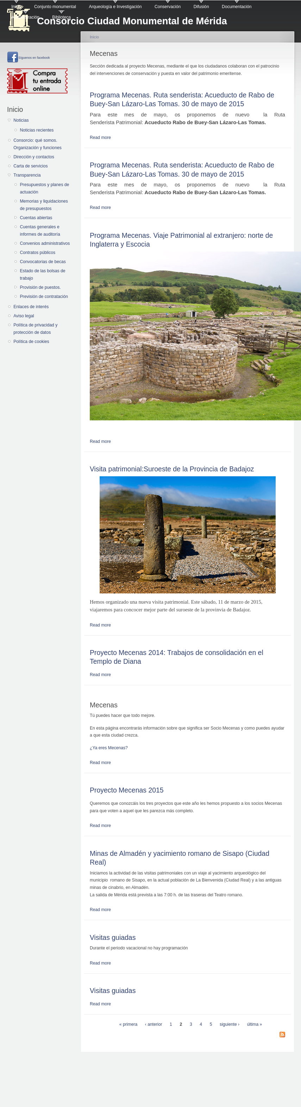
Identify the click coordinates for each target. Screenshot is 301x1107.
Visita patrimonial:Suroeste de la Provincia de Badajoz (172, 469)
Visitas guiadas (113, 937)
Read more (100, 137)
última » (254, 1024)
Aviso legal (23, 315)
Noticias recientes (37, 130)
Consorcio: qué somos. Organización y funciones (37, 144)
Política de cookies (31, 341)
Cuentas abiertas (36, 217)
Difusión (201, 6)
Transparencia (26, 175)
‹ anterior (153, 1024)
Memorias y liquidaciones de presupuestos (44, 205)
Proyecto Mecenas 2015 (127, 790)
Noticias (21, 120)
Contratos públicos (37, 252)
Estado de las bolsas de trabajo (42, 274)
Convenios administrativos (45, 243)
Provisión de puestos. (40, 287)
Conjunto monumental (55, 6)
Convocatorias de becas (42, 261)
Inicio (16, 6)
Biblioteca (61, 17)
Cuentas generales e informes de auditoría (40, 230)
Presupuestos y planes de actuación (44, 188)
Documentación (236, 6)
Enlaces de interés (31, 306)
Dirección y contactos (33, 156)
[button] (187, 748)
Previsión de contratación (44, 296)
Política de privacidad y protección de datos (35, 329)
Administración (25, 17)
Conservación (168, 6)
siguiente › (229, 1024)
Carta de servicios (30, 166)
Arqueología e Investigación (115, 6)
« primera (128, 1024)
